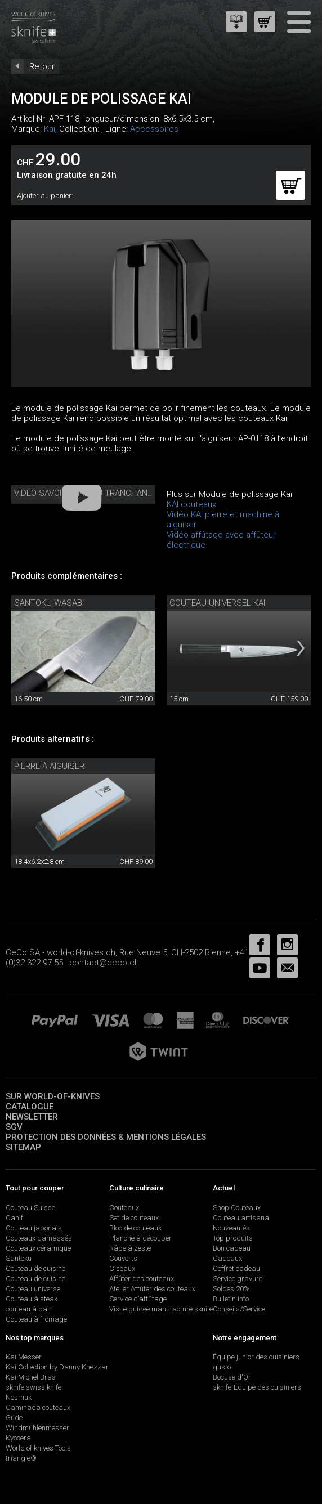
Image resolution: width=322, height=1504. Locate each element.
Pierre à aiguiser (49, 766)
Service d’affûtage (138, 1299)
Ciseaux (122, 1268)
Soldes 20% (231, 1288)
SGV (14, 1127)
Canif (14, 1218)
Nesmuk (19, 1397)
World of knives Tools (38, 1448)
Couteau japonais (34, 1228)
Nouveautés (231, 1228)
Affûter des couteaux (141, 1278)
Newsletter (32, 1117)
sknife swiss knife (33, 1387)
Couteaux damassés (39, 1238)
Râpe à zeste (130, 1248)
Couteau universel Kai (217, 603)
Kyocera (18, 1438)
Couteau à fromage (36, 1319)
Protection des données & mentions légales (106, 1137)
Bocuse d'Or (232, 1377)
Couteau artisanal (242, 1218)
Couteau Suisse (30, 1207)
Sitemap (23, 1147)
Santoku (19, 1258)
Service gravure (237, 1278)
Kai (49, 129)
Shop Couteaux (237, 1207)
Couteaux (124, 1207)
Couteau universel (34, 1288)
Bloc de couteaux (135, 1228)
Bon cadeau (232, 1248)
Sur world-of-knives (53, 1096)
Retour (42, 66)
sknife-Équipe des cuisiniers (257, 1387)
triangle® (21, 1458)
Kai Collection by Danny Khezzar (57, 1367)
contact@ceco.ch (104, 962)
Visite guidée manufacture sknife (161, 1309)
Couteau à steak (31, 1299)
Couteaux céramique (38, 1248)
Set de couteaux (134, 1218)
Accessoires (154, 129)
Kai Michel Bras (31, 1377)
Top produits (233, 1238)
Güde (14, 1417)
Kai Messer (24, 1357)
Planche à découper (140, 1238)
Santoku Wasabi (49, 603)
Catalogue (29, 1107)
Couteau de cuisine (35, 1268)
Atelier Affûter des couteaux (152, 1288)
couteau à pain (29, 1309)
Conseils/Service (239, 1309)
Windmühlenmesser (37, 1428)
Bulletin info (231, 1299)
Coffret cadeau (236, 1268)
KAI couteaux (191, 504)
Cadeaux (227, 1258)
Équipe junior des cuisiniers (256, 1357)
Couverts (123, 1258)
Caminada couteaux (38, 1407)
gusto (222, 1367)
